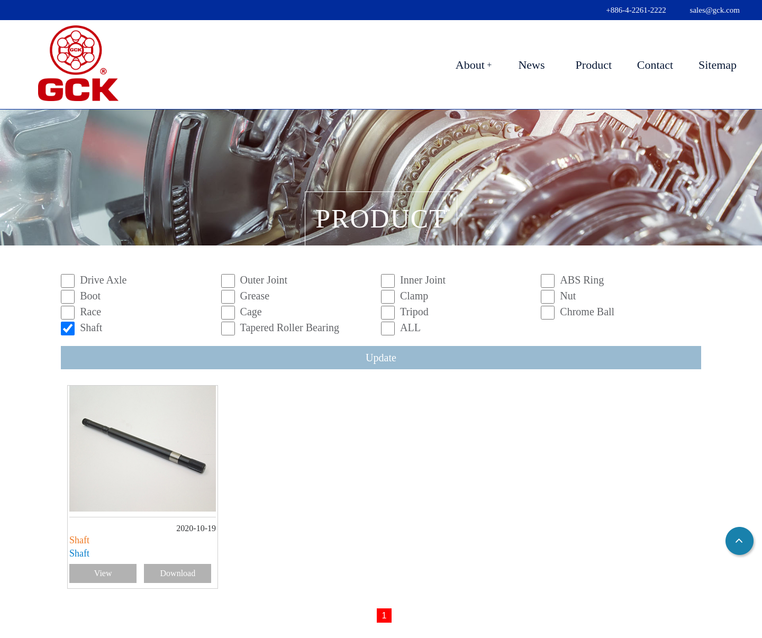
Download (178, 573)
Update (381, 357)
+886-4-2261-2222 (636, 10)
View (103, 573)
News (531, 64)
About (470, 64)
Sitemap (717, 64)
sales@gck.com (715, 10)
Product (594, 64)
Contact (655, 64)
